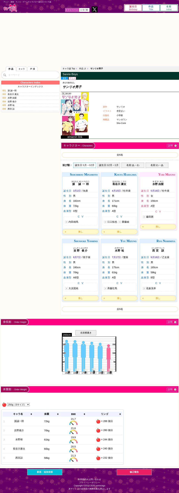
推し (80, 231)
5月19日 (155, 190)
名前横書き (86, 332)
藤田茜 (149, 216)
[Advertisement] (89, 39)
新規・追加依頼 (45, 472)
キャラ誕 (10, 8)
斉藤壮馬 (112, 288)
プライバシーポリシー (89, 482)
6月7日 (77, 257)
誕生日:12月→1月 (108, 165)
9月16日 (155, 257)
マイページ (72, 10)
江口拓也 (112, 221)
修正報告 (134, 472)
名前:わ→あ (157, 165)
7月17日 (116, 257)
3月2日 (77, 190)
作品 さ (82, 68)
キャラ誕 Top (69, 68)
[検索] (4, 74)
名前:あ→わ (132, 165)
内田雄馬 (73, 221)
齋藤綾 (125, 221)
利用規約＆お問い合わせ (89, 479)
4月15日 (116, 190)
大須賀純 (73, 288)
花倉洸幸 (151, 288)
